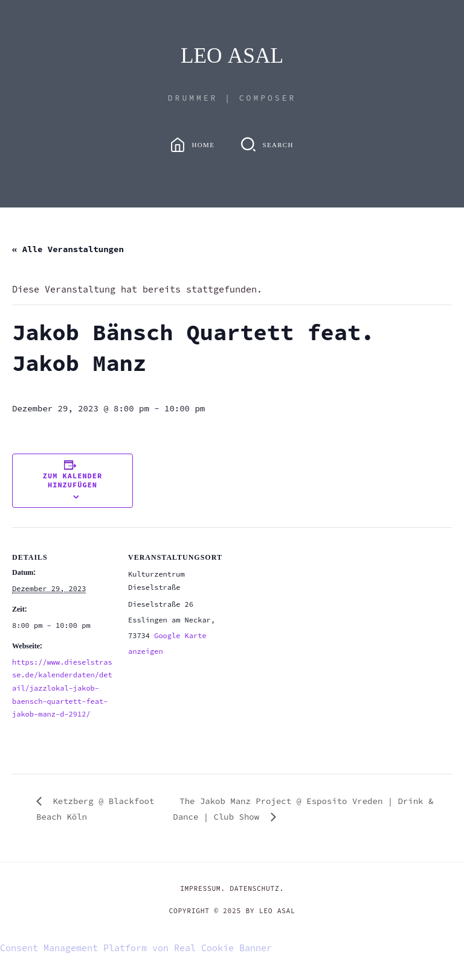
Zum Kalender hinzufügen (72, 480)
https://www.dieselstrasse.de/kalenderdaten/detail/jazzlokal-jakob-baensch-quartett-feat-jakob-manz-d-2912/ (62, 687)
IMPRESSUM (200, 888)
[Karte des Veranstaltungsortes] (308, 610)
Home (203, 144)
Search (277, 144)
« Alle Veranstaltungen (68, 249)
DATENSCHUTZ (254, 888)
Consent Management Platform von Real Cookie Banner (136, 948)
